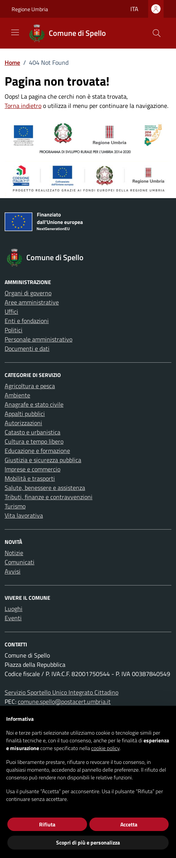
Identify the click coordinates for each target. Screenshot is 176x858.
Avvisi (13, 571)
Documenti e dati (27, 348)
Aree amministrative (32, 302)
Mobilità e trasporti (30, 478)
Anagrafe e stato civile (34, 404)
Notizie (14, 552)
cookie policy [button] (105, 748)
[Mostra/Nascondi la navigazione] (15, 32)
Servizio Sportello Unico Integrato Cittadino (61, 692)
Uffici (11, 311)
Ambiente (17, 395)
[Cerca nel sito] (156, 33)
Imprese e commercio (32, 469)
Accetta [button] (128, 824)
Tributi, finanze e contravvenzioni (48, 496)
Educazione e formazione (37, 450)
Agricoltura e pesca (30, 385)
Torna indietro (23, 105)
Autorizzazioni (23, 422)
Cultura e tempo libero (34, 441)
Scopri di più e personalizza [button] (88, 842)
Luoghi (13, 608)
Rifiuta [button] (47, 824)
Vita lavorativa (24, 515)
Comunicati (19, 562)
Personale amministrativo (38, 339)
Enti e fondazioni (27, 320)
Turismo (15, 506)
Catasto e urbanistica (32, 432)
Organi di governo (28, 293)
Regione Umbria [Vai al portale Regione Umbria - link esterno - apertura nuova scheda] (30, 9)
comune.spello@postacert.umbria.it (64, 701)
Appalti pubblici (25, 413)
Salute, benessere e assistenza (45, 487)
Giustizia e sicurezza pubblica (43, 459)
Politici (13, 330)
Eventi (13, 617)
